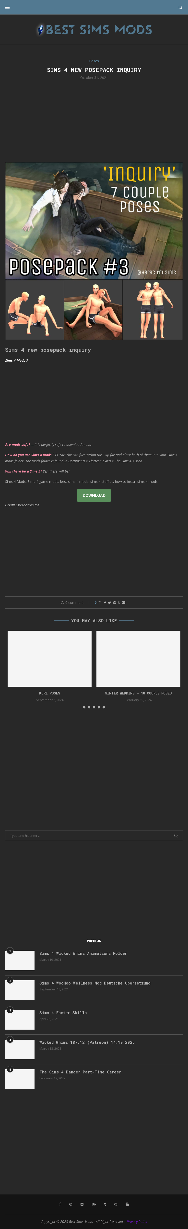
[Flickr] (82, 1204)
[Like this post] (99, 602)
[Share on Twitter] (109, 602)
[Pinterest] (70, 1204)
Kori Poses (49, 693)
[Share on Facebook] (105, 602)
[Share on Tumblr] (119, 602)
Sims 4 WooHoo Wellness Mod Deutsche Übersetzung (95, 983)
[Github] (115, 1204)
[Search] (180, 7)
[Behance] (94, 1204)
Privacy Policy (137, 1221)
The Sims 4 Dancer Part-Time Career (80, 1071)
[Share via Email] (123, 602)
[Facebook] (60, 1204)
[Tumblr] (105, 1204)
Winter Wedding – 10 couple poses (138, 693)
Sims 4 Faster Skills (63, 1012)
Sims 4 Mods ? (16, 360)
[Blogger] (127, 1204)
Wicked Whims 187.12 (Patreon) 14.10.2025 (87, 1042)
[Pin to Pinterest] (114, 602)
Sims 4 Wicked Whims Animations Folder (83, 953)
